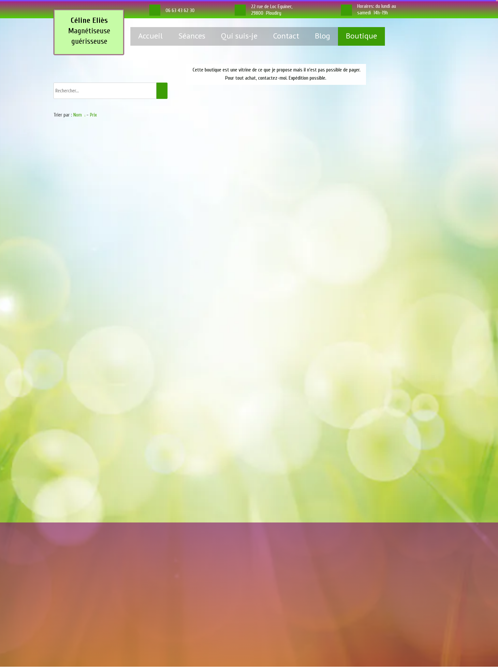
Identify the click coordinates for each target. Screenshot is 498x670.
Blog (322, 36)
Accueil (150, 36)
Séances (191, 36)
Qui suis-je (239, 36)
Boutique (361, 36)
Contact (286, 36)
